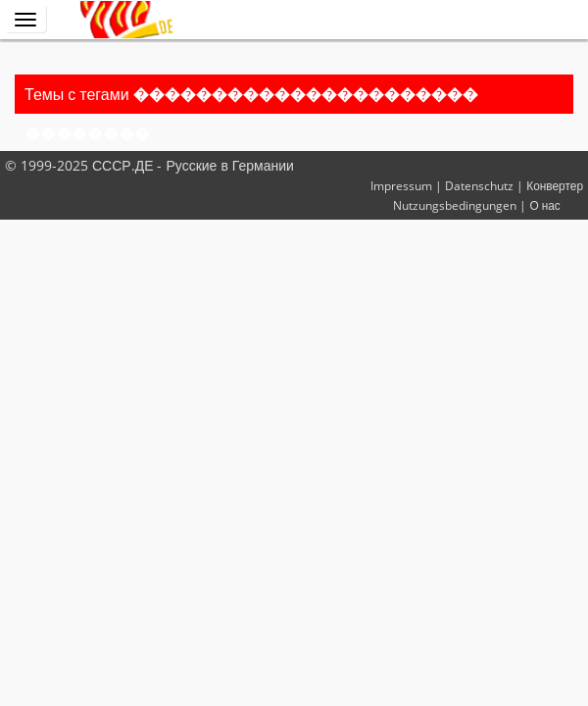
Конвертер (554, 185)
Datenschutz (479, 185)
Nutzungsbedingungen (454, 205)
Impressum (401, 185)
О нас (544, 205)
